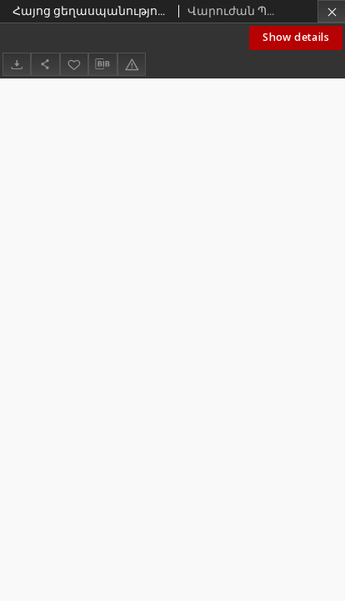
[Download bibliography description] (102, 64)
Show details (295, 37)
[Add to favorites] (74, 64)
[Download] (16, 64)
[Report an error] (132, 64)
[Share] (45, 64)
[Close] (331, 11)
